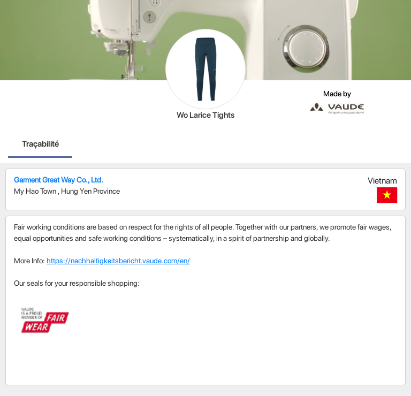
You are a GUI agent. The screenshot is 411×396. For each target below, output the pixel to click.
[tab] (40, 145)
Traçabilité (40, 144)
